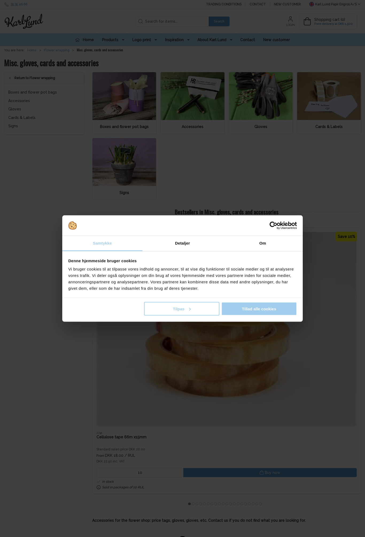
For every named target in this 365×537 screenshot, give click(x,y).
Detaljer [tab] (182, 243)
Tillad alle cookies (259, 308)
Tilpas (182, 308)
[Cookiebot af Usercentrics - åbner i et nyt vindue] (273, 226)
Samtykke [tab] (102, 243)
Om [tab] (262, 243)
